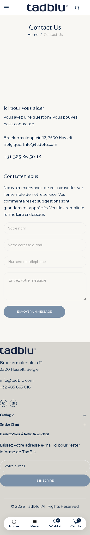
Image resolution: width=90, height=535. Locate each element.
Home (33, 35)
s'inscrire (45, 480)
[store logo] (47, 7)
